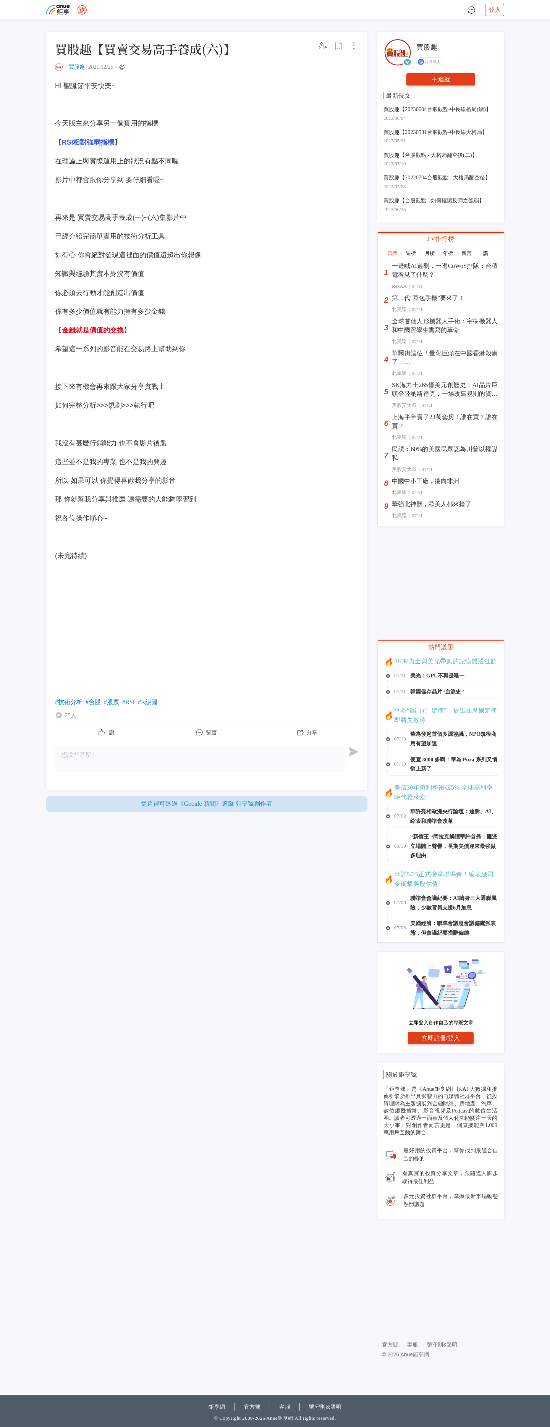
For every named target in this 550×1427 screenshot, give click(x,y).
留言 (467, 253)
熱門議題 (440, 647)
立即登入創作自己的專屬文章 (441, 1022)
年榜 (448, 253)
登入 (495, 9)
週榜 (411, 253)
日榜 (392, 253)
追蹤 (444, 79)
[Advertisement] (440, 1275)
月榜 (430, 253)
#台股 (93, 702)
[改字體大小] (323, 45)
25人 (70, 715)
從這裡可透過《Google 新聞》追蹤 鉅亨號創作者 (206, 803)
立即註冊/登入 (441, 1038)
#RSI (128, 702)
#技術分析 (68, 702)
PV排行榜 (441, 238)
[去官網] (58, 10)
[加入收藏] (339, 45)
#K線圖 (148, 702)
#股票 (111, 702)
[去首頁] (82, 10)
